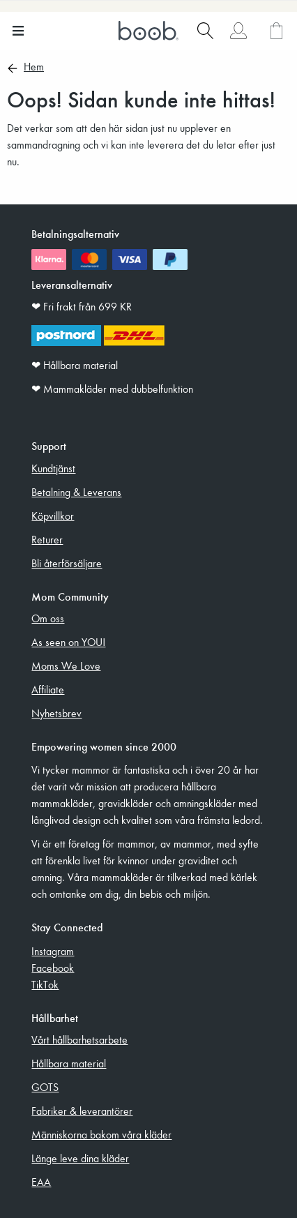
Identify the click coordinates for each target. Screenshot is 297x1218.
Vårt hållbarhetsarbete (79, 1039)
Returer (47, 539)
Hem (34, 67)
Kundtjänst (53, 468)
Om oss (47, 618)
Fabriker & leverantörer (81, 1111)
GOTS (45, 1087)
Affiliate (47, 689)
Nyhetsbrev (56, 713)
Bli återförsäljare (66, 563)
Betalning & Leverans (76, 492)
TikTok (45, 984)
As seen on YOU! (68, 642)
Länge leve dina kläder (80, 1158)
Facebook (52, 968)
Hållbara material (68, 1063)
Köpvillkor (52, 515)
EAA (41, 1182)
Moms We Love (65, 665)
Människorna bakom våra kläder (101, 1134)
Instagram (52, 951)
